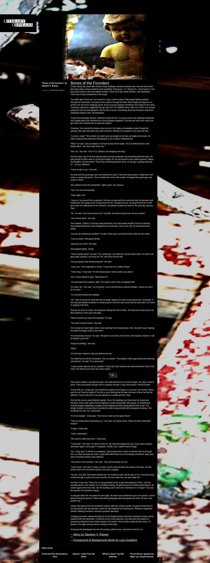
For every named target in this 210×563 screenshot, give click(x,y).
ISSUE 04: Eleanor (58, 90)
